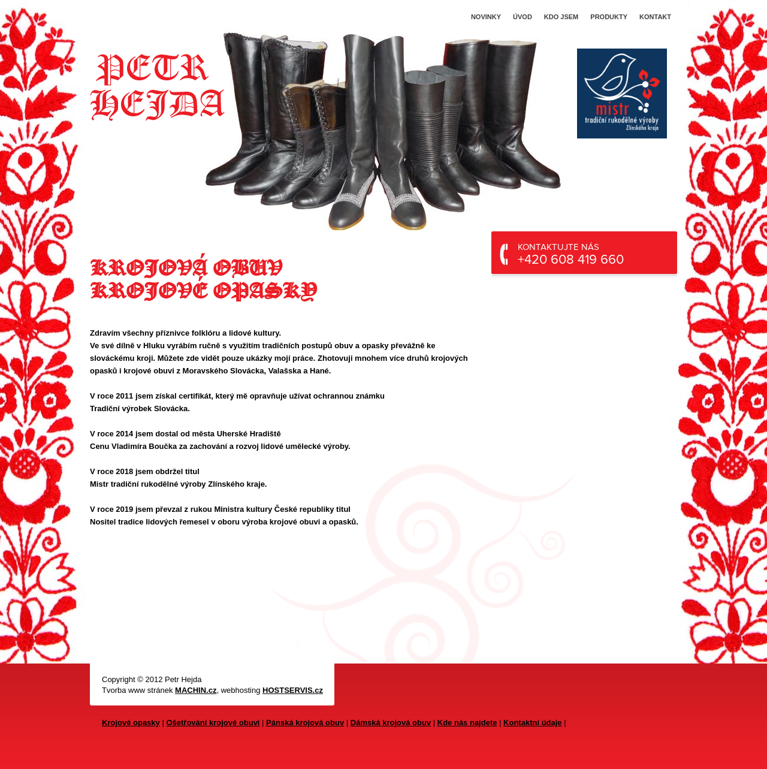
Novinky (486, 16)
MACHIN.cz (195, 690)
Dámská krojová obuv (391, 722)
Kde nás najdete (467, 722)
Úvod (522, 16)
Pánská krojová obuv (305, 722)
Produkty (608, 16)
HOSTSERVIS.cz (292, 690)
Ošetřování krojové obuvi (212, 722)
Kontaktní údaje (532, 722)
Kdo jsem (561, 16)
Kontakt (655, 16)
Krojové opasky (131, 722)
